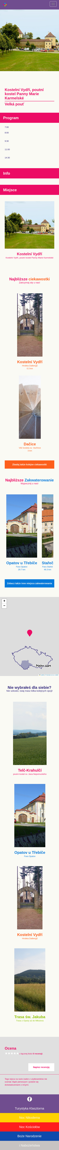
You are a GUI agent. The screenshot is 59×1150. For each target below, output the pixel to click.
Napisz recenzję (41, 1067)
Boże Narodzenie (29, 1136)
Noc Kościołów (29, 1127)
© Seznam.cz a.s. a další (51, 675)
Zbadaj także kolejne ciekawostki (29, 464)
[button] (29, 633)
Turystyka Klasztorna (29, 1108)
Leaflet (41, 675)
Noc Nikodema (29, 1117)
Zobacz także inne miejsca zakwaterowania (29, 583)
